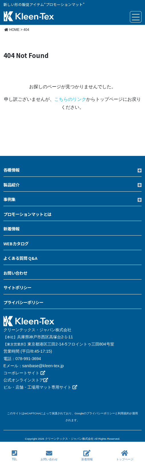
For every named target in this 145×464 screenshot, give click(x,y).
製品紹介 (11, 185)
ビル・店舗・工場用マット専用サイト (40, 387)
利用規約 (123, 413)
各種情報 (11, 170)
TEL (14, 455)
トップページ (124, 455)
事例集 (9, 199)
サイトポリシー (17, 287)
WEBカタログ (16, 243)
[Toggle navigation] (136, 17)
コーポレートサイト (24, 373)
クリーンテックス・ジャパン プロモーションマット (28, 17)
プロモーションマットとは (27, 214)
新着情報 (87, 455)
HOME (11, 30)
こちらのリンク (70, 99)
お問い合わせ (49, 455)
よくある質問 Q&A (20, 258)
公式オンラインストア (25, 380)
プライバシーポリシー (23, 302)
